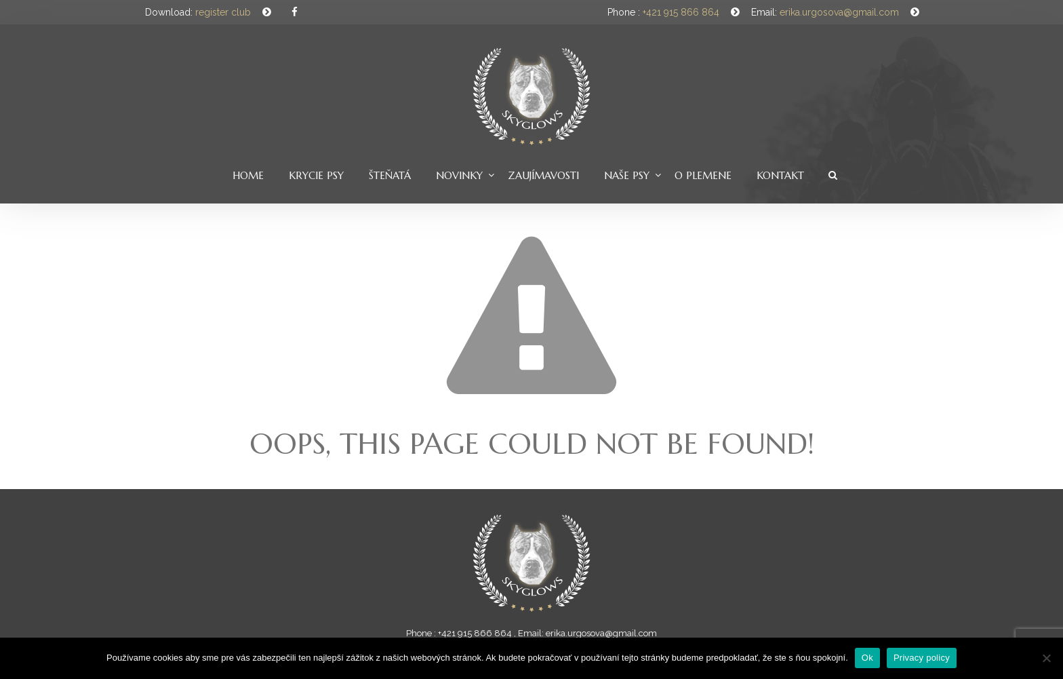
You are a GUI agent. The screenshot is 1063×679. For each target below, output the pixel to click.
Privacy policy (922, 658)
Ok (867, 658)
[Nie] (1046, 658)
